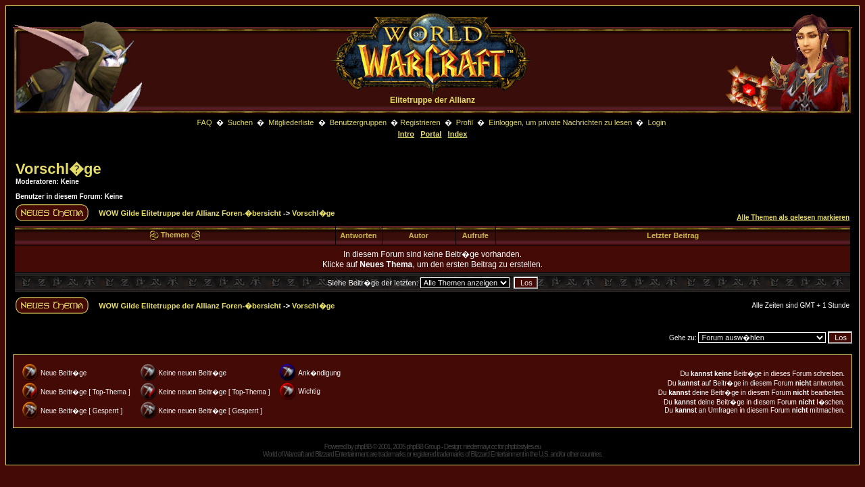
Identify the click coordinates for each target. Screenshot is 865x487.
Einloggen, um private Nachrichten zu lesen (560, 122)
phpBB (362, 446)
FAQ (204, 122)
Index (458, 134)
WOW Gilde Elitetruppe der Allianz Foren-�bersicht (190, 213)
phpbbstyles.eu (523, 446)
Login (657, 122)
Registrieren (420, 122)
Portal (430, 134)
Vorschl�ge (58, 168)
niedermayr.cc (479, 446)
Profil (464, 122)
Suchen (241, 122)
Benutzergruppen (358, 122)
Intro (406, 134)
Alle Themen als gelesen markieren (793, 217)
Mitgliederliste (291, 122)
